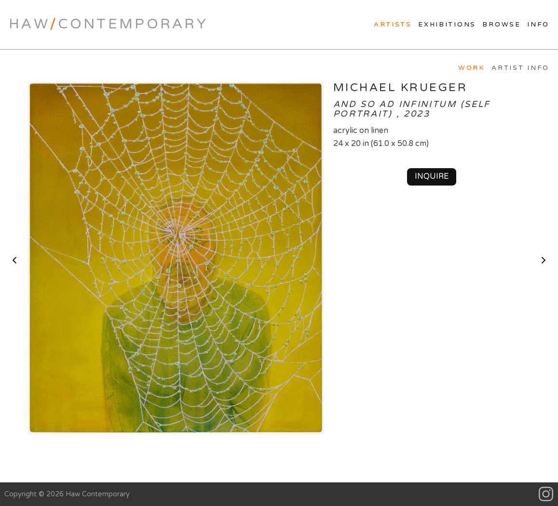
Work (471, 68)
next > (543, 260)
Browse (501, 24)
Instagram (546, 494)
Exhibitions (447, 24)
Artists (393, 24)
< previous (14, 260)
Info (538, 24)
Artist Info (520, 68)
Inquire (432, 176)
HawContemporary (108, 24)
